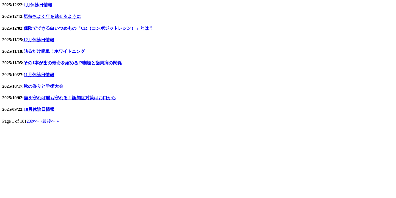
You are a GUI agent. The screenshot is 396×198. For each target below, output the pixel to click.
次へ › (36, 121)
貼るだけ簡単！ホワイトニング (54, 51)
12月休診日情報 (38, 39)
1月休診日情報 (38, 4)
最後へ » (50, 121)
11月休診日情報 (39, 74)
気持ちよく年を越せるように (52, 16)
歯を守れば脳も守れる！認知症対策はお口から (70, 97)
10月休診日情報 (39, 109)
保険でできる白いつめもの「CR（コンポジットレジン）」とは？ (88, 28)
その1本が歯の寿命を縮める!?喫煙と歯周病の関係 (72, 63)
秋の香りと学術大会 (43, 86)
